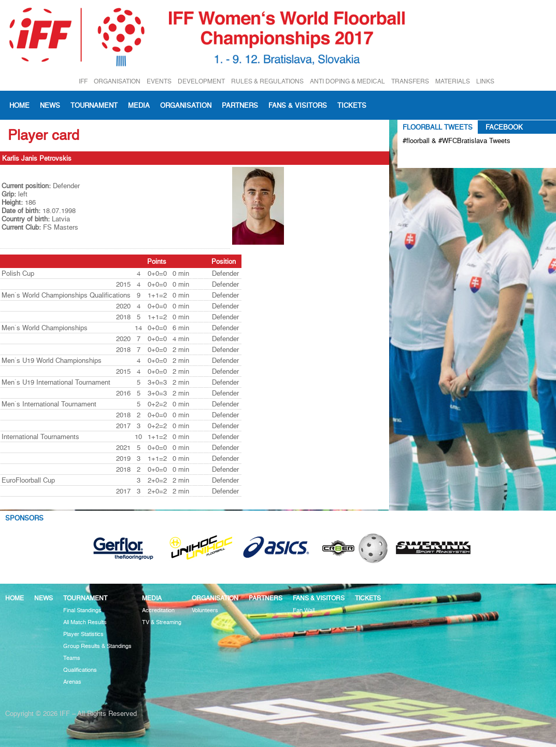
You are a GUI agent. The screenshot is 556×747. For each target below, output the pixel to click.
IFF (83, 81)
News (50, 105)
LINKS (485, 81)
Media (139, 105)
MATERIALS (452, 81)
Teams (71, 658)
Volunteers (205, 610)
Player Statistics (83, 634)
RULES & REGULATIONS (267, 81)
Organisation (185, 105)
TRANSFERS (410, 81)
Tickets (351, 105)
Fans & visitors (297, 105)
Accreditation (158, 610)
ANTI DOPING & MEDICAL (347, 81)
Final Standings (82, 610)
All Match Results (85, 622)
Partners (240, 105)
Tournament (94, 105)
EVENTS (159, 81)
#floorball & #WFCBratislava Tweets (456, 140)
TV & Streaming (161, 622)
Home (19, 105)
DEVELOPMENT (201, 81)
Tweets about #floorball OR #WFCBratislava (447, 157)
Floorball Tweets (438, 127)
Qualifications (80, 670)
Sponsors (24, 518)
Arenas (72, 682)
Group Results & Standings (97, 646)
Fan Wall (304, 610)
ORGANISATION (117, 81)
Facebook (504, 127)
